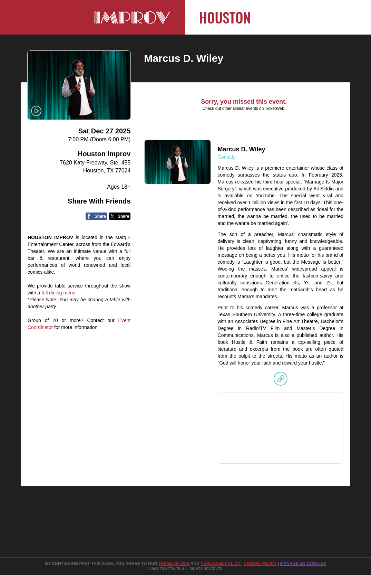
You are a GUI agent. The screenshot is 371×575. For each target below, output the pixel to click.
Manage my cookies (303, 563)
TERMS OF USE (174, 563)
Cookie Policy (260, 563)
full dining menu (58, 292)
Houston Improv (104, 154)
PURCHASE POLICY (221, 563)
